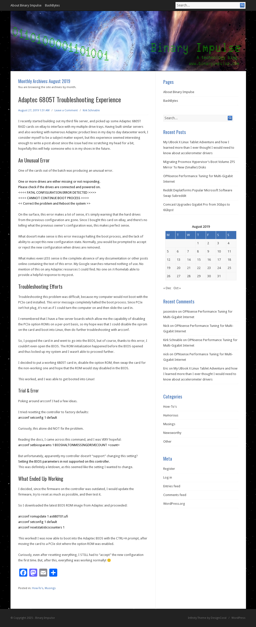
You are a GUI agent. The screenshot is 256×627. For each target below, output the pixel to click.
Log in (167, 477)
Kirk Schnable (91, 110)
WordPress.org (174, 503)
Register (169, 469)
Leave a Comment (66, 110)
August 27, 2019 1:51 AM (34, 110)
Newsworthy (172, 433)
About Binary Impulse (26, 5)
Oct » (177, 288)
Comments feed (174, 495)
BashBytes (52, 5)
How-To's (37, 588)
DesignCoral (218, 618)
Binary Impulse (45, 618)
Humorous (170, 415)
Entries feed (171, 486)
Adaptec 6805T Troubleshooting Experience (69, 99)
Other (167, 441)
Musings (50, 588)
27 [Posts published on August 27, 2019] (178, 276)
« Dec (167, 288)
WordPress (239, 618)
